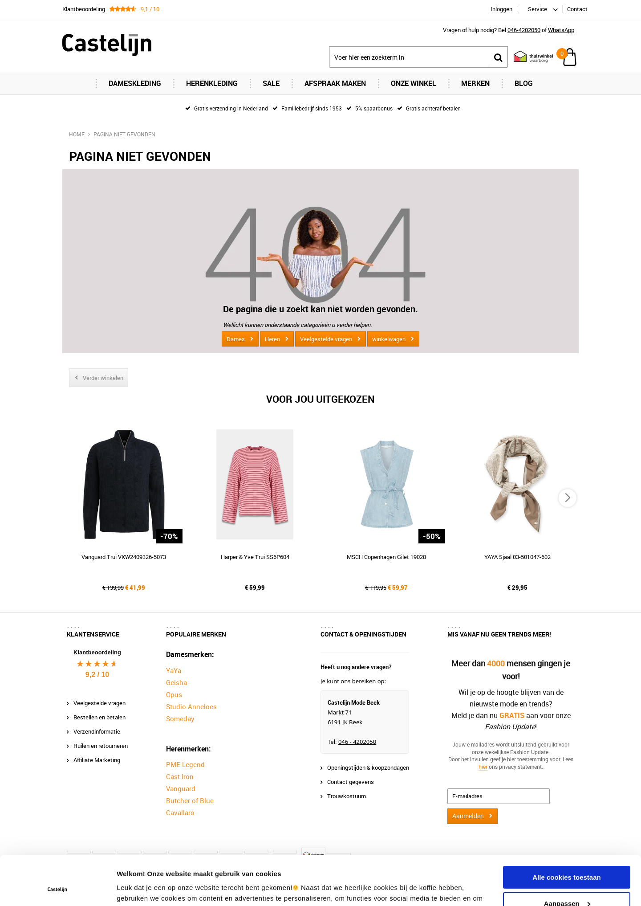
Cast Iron (180, 776)
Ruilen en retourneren (100, 746)
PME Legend (185, 764)
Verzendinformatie (96, 731)
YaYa (173, 670)
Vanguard (180, 788)
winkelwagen (389, 339)
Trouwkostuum (346, 796)
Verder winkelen (103, 378)
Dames (236, 339)
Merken (475, 83)
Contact (577, 9)
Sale (271, 83)
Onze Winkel (413, 83)
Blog (524, 83)
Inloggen (501, 9)
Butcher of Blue (190, 800)
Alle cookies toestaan (566, 831)
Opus (174, 694)
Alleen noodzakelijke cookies (566, 883)
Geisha (176, 682)
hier (483, 766)
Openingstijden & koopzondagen (368, 767)
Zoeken (498, 57)
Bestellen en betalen (99, 717)
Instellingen (135, 888)
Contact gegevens (350, 782)
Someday (180, 718)
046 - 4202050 (357, 742)
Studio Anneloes (191, 706)
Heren (272, 339)
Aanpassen (567, 857)
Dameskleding (135, 83)
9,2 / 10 (97, 674)
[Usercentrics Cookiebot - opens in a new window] (58, 888)
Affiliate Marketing (96, 760)
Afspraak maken (335, 83)
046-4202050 (523, 30)
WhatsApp (561, 30)
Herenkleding (212, 83)
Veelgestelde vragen (326, 339)
